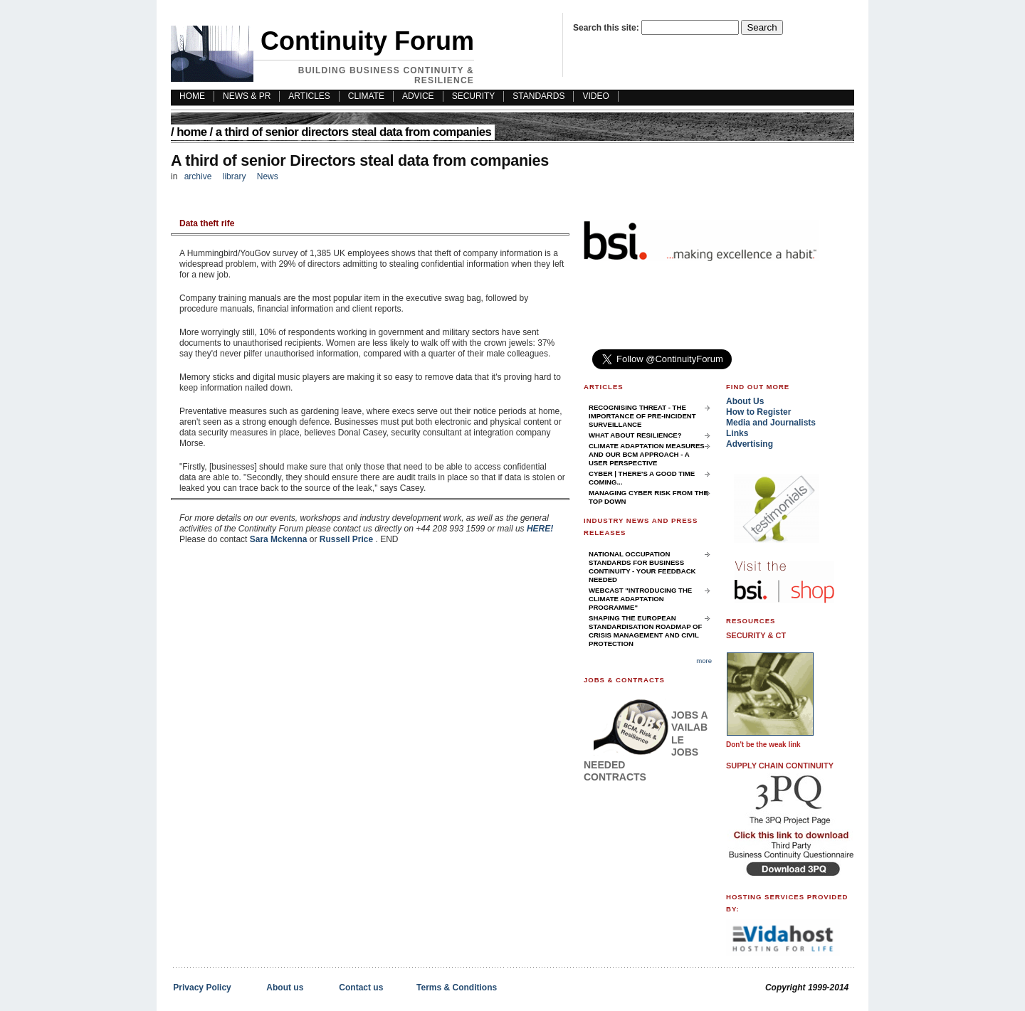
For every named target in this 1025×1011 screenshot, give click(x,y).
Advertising (749, 444)
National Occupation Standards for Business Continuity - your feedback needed (642, 566)
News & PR (246, 96)
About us (284, 988)
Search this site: (607, 28)
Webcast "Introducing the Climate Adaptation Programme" (640, 598)
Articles (309, 96)
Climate (366, 96)
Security (473, 96)
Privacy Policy (202, 988)
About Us (745, 401)
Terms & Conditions (456, 988)
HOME (192, 96)
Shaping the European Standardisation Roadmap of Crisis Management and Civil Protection (645, 630)
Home (191, 132)
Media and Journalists (771, 423)
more (704, 661)
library (234, 176)
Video (595, 96)
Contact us (361, 988)
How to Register (758, 412)
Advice (418, 96)
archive (198, 176)
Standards (538, 96)
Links (737, 433)
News (267, 176)
